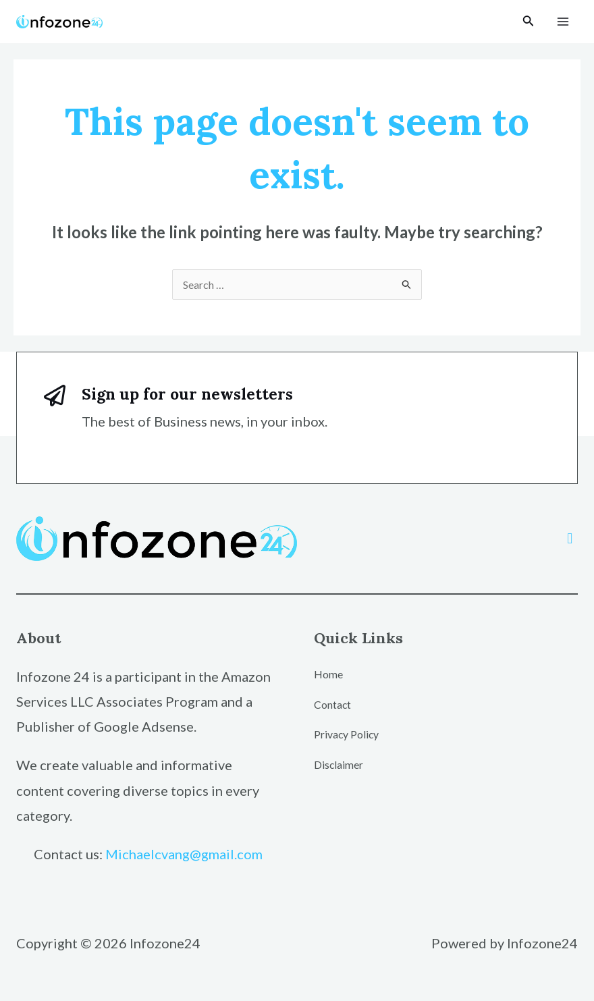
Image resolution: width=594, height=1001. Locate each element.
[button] (570, 538)
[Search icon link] (528, 21)
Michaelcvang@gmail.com (184, 854)
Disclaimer (339, 764)
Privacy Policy (347, 734)
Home (328, 674)
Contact (333, 704)
